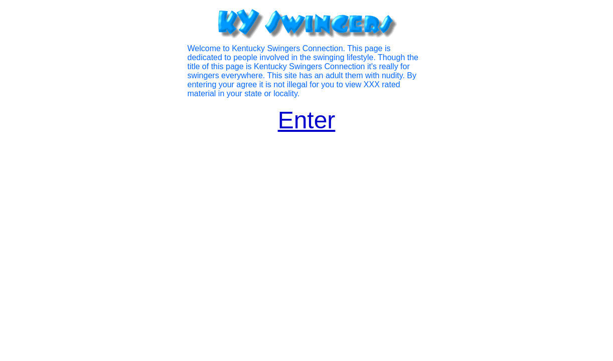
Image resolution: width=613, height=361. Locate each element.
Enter (307, 120)
